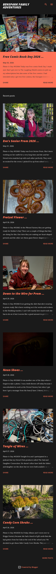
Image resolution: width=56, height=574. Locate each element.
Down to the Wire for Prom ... (23, 293)
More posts (47, 558)
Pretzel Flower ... (15, 217)
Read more (48, 82)
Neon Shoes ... (13, 370)
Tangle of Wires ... (15, 446)
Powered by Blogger (28, 567)
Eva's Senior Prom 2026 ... (21, 141)
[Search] (45, 4)
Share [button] (5, 82)
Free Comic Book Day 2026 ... (23, 57)
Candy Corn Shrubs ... (18, 522)
